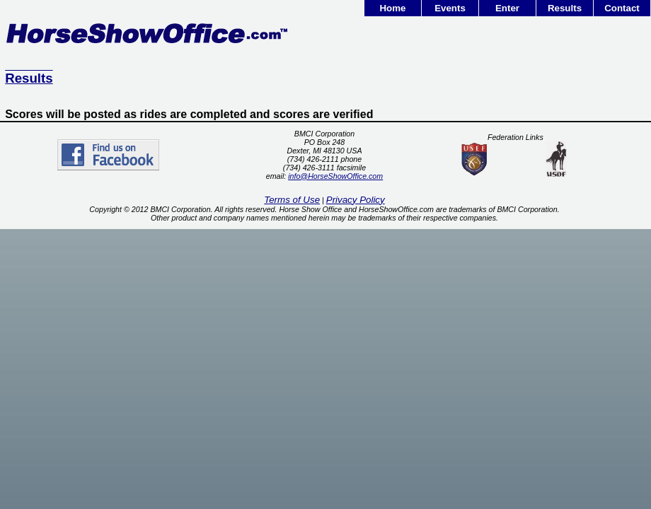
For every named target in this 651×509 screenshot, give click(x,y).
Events (450, 8)
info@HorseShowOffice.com (335, 176)
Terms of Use (292, 199)
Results (565, 8)
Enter (507, 8)
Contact (622, 8)
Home (392, 8)
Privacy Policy (355, 199)
